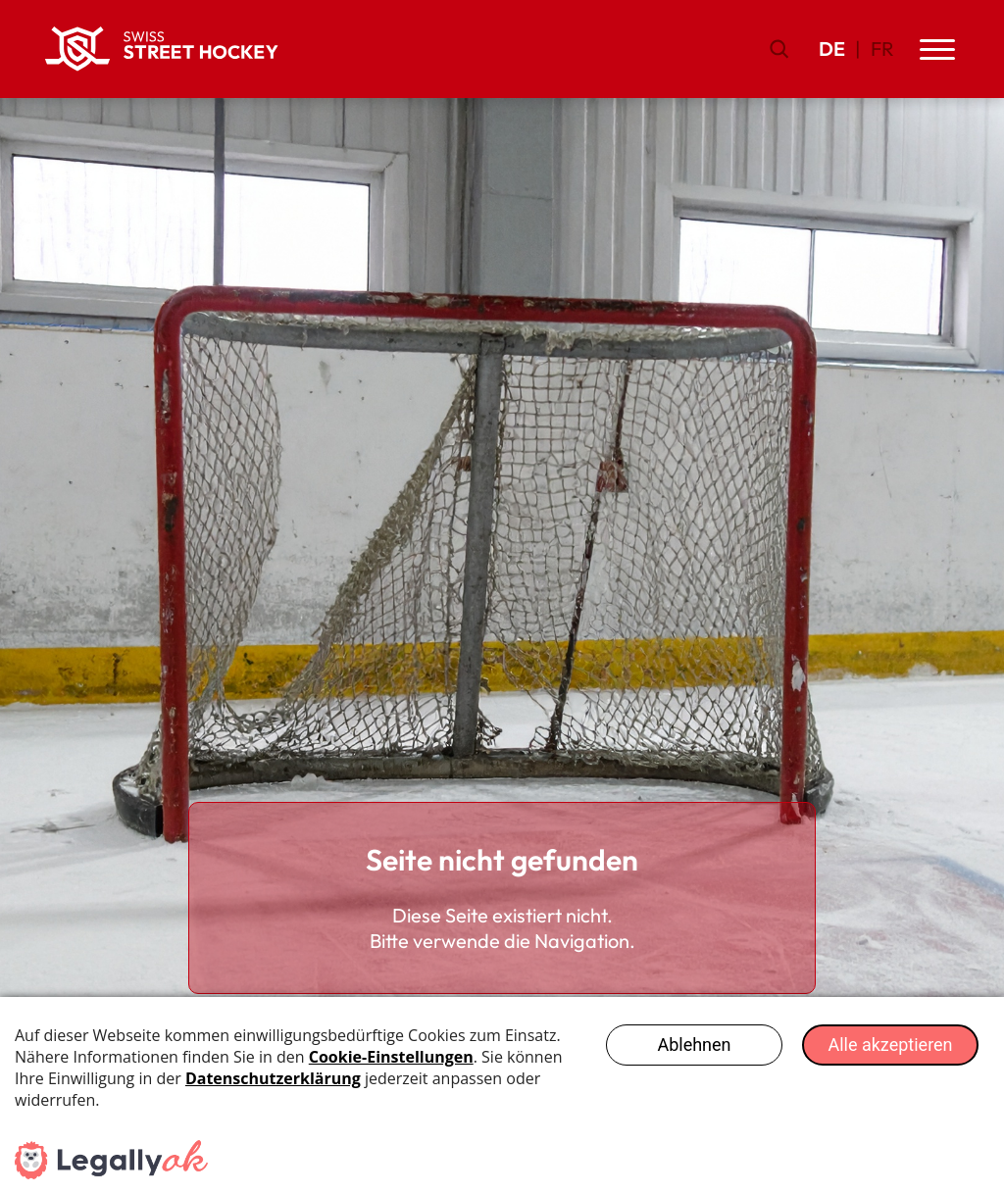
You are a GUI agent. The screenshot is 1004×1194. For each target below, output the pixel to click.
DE (832, 48)
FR (882, 48)
